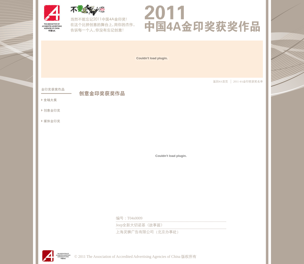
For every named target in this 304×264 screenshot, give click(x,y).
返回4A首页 (221, 81)
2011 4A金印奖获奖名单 (248, 81)
